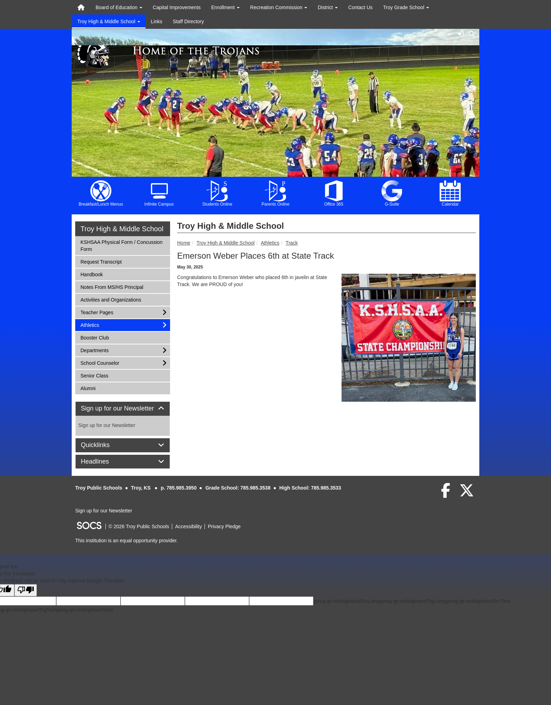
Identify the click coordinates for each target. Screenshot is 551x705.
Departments (94, 350)
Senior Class (94, 375)
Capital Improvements (177, 7)
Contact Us (360, 7)
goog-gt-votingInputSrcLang (346, 601)
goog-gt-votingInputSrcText (478, 601)
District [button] (328, 7)
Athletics (270, 243)
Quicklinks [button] (103, 445)
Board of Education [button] (119, 7)
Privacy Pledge (224, 526)
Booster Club (94, 337)
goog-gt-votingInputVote (84, 610)
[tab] (123, 409)
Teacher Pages (96, 312)
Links (156, 21)
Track (292, 243)
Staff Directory (188, 21)
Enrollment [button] (225, 7)
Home (183, 243)
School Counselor (99, 362)
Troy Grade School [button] (406, 7)
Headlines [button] (103, 461)
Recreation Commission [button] (278, 7)
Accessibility (188, 526)
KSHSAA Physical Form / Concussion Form (121, 245)
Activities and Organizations (110, 299)
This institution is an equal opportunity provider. (126, 540)
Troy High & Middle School (225, 243)
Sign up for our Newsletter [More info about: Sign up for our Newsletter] (106, 425)
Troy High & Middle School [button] (108, 21)
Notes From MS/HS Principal (111, 286)
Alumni (89, 387)
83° (446, 34)
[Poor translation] (25, 590)
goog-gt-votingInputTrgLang (413, 601)
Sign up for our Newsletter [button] (122, 408)
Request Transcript (101, 261)
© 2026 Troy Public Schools (139, 526)
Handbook (91, 274)
